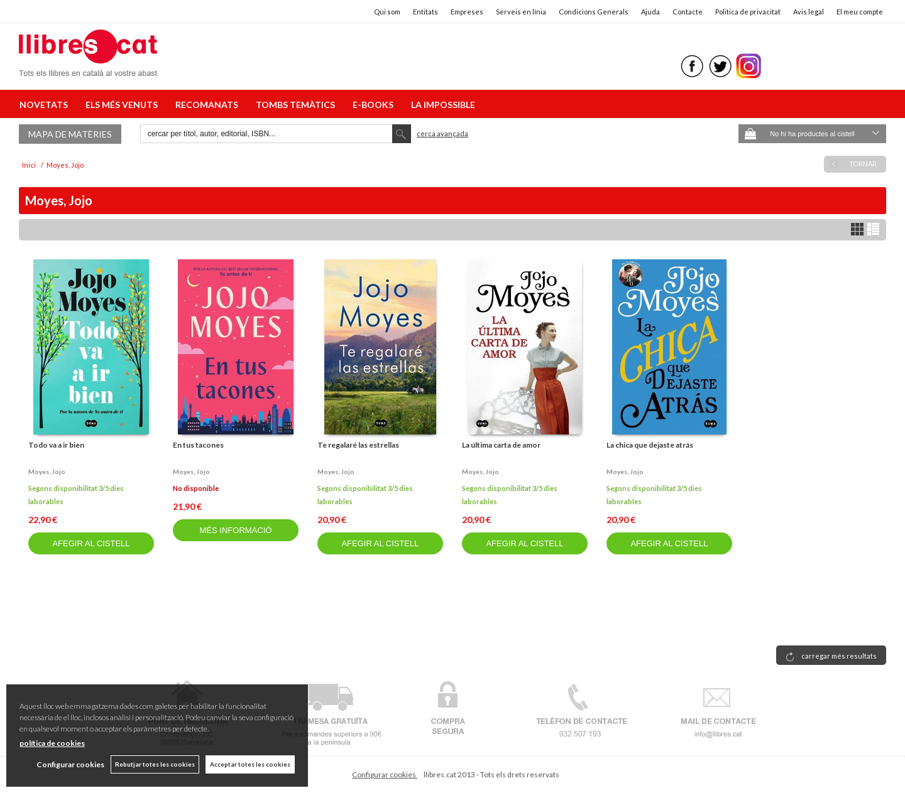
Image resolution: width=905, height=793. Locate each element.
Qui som (387, 12)
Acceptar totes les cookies (250, 764)
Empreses (467, 12)
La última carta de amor (501, 445)
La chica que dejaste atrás (649, 445)
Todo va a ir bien (56, 445)
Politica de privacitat (748, 12)
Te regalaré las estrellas (358, 445)
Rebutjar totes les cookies (155, 764)
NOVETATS (45, 104)
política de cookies (52, 743)
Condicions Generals (593, 12)
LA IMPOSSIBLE (443, 104)
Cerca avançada (442, 133)
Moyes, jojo (46, 471)
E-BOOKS (375, 104)
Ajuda (650, 12)
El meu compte (859, 12)
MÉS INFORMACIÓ (236, 530)
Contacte (687, 12)
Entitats (425, 12)
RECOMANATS (208, 104)
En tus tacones (198, 445)
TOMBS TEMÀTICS (297, 104)
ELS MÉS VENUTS (123, 104)
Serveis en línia (521, 12)
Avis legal (808, 12)
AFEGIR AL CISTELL (90, 543)
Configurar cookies (384, 774)
